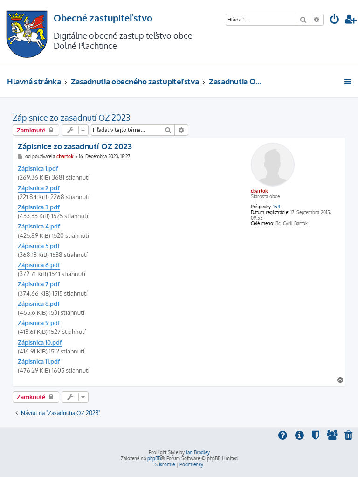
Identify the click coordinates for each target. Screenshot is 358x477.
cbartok (259, 191)
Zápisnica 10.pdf (40, 342)
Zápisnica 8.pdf (39, 303)
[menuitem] (334, 20)
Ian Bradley (198, 452)
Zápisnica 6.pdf (39, 265)
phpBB (154, 458)
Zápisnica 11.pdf (39, 361)
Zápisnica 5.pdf (39, 245)
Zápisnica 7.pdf (39, 284)
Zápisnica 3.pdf (39, 207)
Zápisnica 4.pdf (39, 226)
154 (276, 206)
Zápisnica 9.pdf (39, 322)
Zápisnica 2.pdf (39, 188)
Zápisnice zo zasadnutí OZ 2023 (72, 117)
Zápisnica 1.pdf (38, 168)
